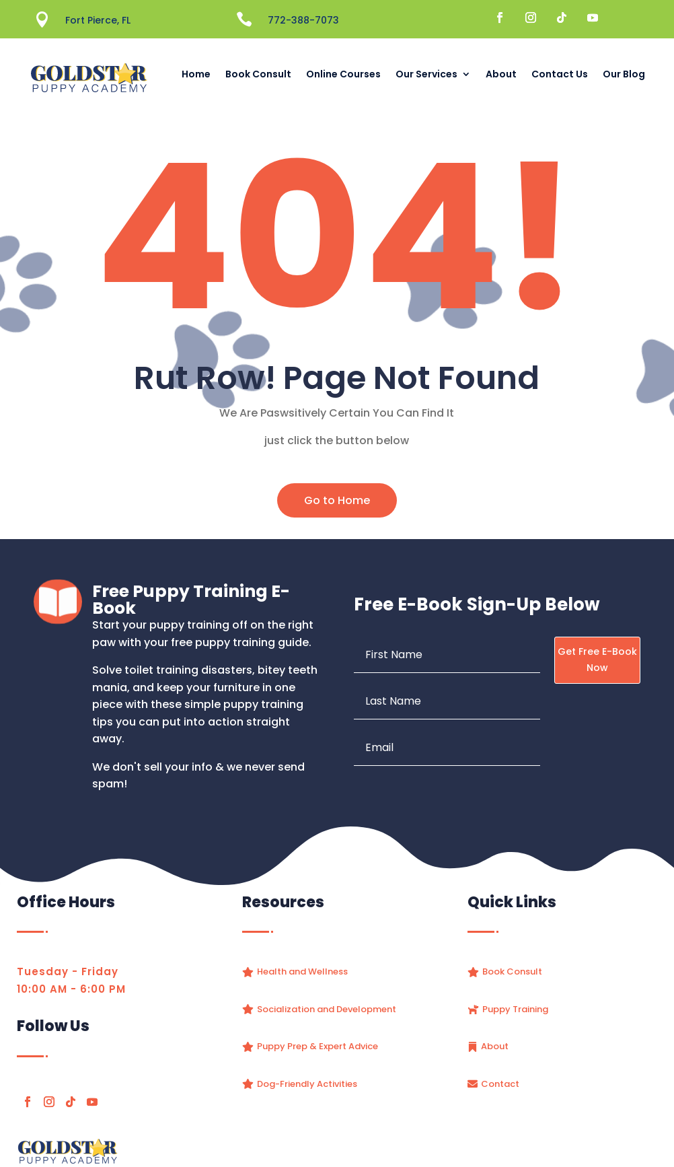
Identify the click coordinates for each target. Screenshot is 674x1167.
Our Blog (624, 74)
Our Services (426, 74)
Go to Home (337, 500)
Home (196, 74)
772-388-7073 (303, 20)
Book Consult (258, 74)
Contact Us (559, 74)
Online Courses (343, 74)
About (501, 74)
